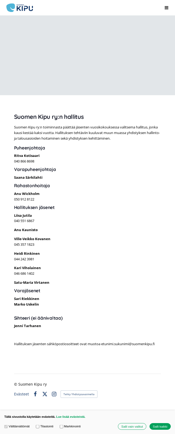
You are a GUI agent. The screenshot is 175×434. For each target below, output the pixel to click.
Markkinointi (70, 426)
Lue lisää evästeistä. (70, 416)
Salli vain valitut (132, 426)
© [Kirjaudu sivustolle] (16, 384)
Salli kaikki (160, 426)
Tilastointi (44, 426)
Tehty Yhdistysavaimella (79, 394)
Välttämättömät (17, 426)
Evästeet (21, 394)
